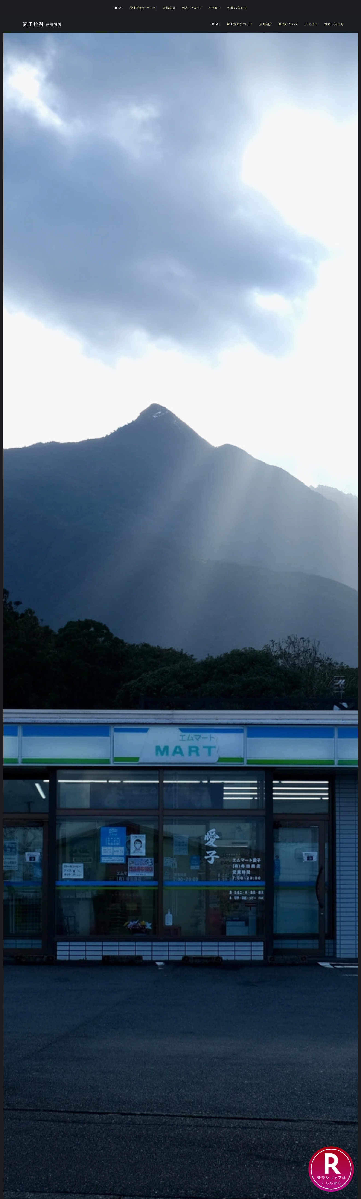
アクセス (214, 8)
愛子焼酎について (143, 8)
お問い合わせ (237, 8)
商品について (192, 8)
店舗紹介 (169, 8)
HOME (119, 8)
